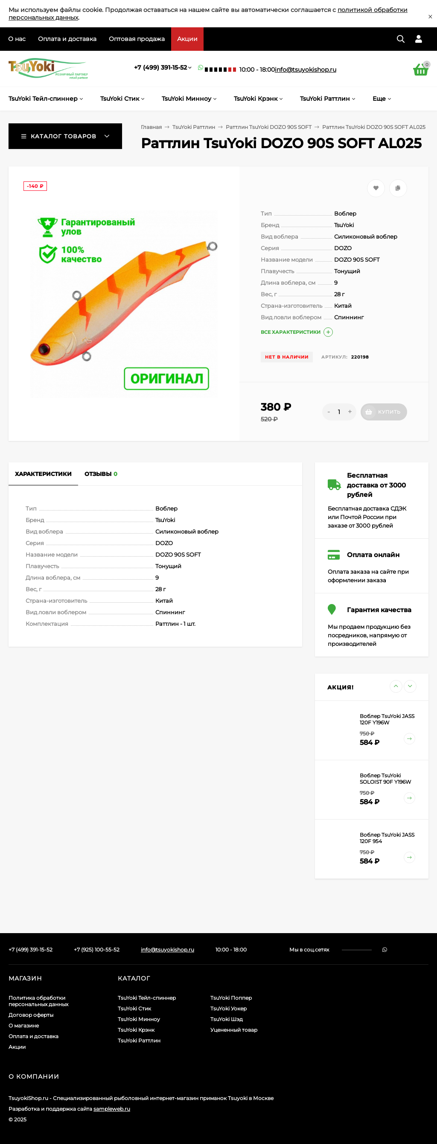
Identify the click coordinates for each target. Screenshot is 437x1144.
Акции (187, 39)
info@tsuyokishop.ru (305, 69)
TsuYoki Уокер (228, 1008)
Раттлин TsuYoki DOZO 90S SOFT (269, 127)
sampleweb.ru (111, 1109)
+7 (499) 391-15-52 (160, 67)
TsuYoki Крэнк (136, 1030)
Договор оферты (31, 1015)
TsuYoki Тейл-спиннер (147, 998)
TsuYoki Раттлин (193, 127)
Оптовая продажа (137, 39)
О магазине (24, 1025)
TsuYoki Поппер (231, 998)
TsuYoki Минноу (139, 1019)
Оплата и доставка (67, 39)
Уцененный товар (233, 1030)
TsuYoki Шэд (226, 1019)
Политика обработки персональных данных (38, 1001)
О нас (17, 39)
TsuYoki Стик (134, 1008)
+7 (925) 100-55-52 (96, 949)
